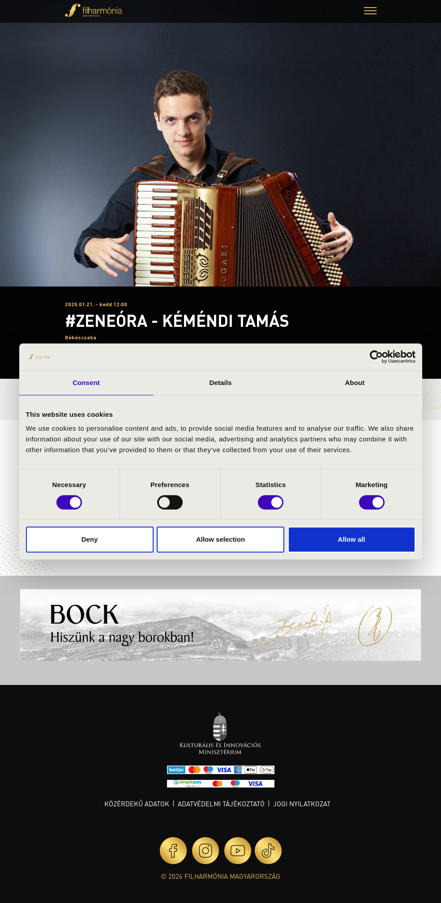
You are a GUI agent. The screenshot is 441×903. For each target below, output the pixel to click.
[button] (370, 12)
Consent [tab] (86, 382)
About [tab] (355, 382)
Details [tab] (221, 382)
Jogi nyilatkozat (301, 803)
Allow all (351, 539)
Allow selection (220, 539)
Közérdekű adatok (136, 803)
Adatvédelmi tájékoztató (221, 803)
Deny (89, 539)
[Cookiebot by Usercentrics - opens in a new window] (376, 357)
